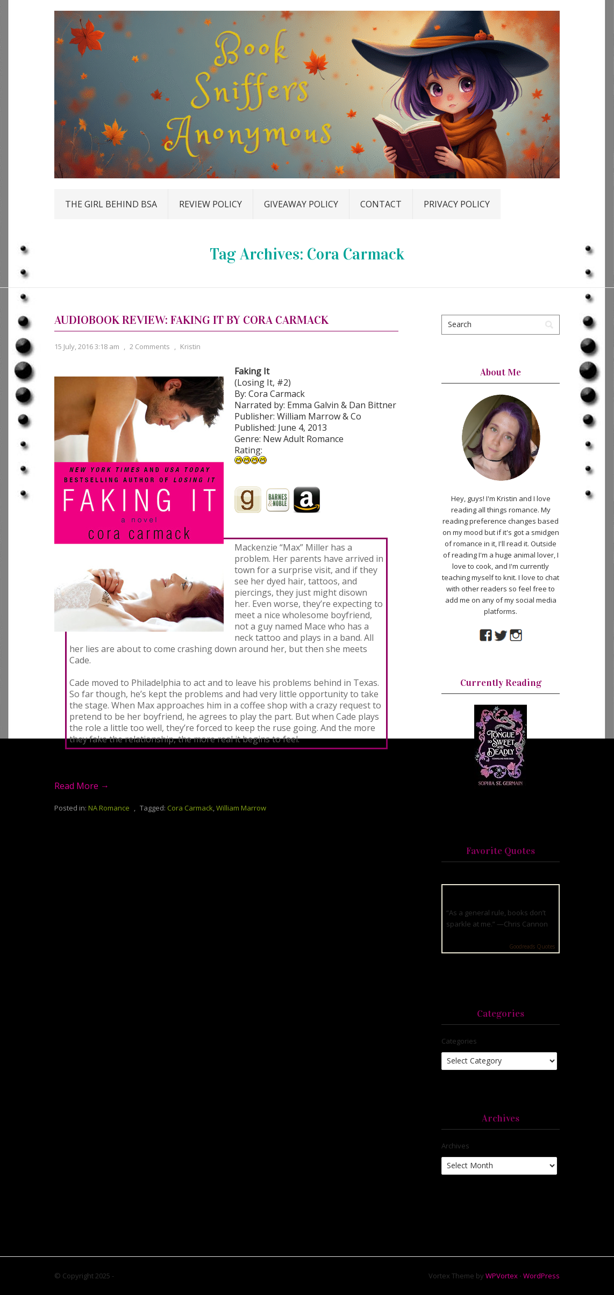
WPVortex (502, 1275)
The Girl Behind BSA (111, 204)
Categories (459, 1041)
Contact (381, 204)
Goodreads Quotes (532, 946)
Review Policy (210, 204)
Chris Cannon (526, 924)
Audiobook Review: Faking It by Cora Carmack (191, 320)
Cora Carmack (190, 808)
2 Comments (150, 346)
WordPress (541, 1275)
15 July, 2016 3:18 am (86, 346)
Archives (455, 1146)
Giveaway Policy (301, 204)
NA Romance (109, 808)
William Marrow (241, 808)
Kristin (190, 346)
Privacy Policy (457, 204)
